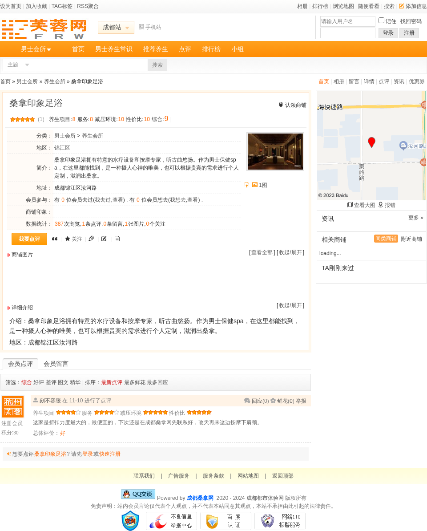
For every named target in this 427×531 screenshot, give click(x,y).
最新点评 (111, 382)
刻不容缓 (50, 400)
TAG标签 (62, 6)
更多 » (415, 218)
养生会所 (54, 81)
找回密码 (411, 21)
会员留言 (56, 363)
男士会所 (33, 49)
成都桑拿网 (200, 498)
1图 (263, 185)
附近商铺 (411, 239)
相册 (302, 6)
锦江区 (62, 148)
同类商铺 (386, 238)
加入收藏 (36, 6)
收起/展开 (290, 252)
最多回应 (157, 382)
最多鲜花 (134, 382)
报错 (390, 205)
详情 (369, 81)
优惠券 (417, 81)
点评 (185, 49)
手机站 (150, 27)
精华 (75, 382)
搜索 (389, 6)
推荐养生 (155, 49)
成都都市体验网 (265, 498)
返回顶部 (283, 476)
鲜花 (282, 401)
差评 (51, 382)
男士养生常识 (114, 49)
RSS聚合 (88, 6)
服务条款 (213, 476)
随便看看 (368, 6)
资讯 (399, 81)
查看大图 (364, 205)
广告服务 (178, 476)
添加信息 (413, 6)
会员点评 (20, 363)
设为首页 (10, 6)
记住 (391, 21)
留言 (354, 81)
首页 (78, 49)
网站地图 (248, 476)
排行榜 (320, 6)
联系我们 (144, 476)
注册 (409, 33)
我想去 (178, 200)
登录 (388, 33)
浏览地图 (343, 6)
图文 (63, 382)
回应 (257, 401)
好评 (38, 382)
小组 (237, 49)
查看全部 (262, 252)
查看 (118, 200)
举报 (301, 401)
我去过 (103, 200)
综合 (26, 382)
